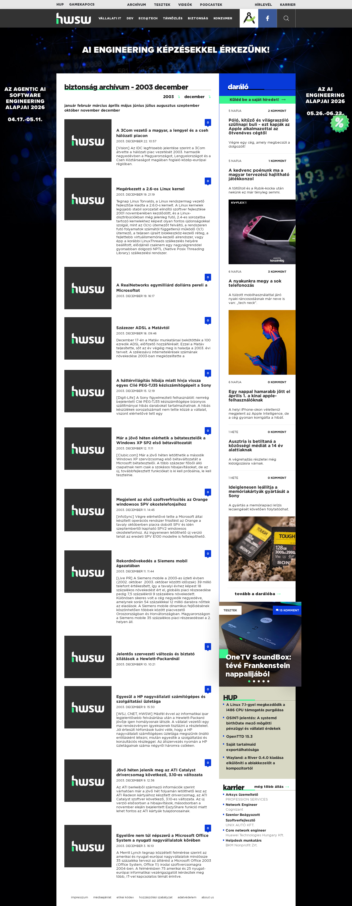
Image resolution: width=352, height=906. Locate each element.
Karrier (288, 4)
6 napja (235, 271)
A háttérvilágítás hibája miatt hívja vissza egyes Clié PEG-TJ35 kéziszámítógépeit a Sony (163, 383)
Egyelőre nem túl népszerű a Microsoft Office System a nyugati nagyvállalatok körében (162, 838)
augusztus (166, 105)
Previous (225, 638)
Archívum (136, 4)
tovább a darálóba (255, 594)
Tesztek (162, 4)
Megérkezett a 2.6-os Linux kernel (150, 189)
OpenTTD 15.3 (239, 736)
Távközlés (172, 18)
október (71, 110)
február (84, 105)
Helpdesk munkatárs (244, 840)
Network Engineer (241, 804)
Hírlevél (263, 4)
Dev (130, 18)
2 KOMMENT (277, 111)
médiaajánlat (102, 897)
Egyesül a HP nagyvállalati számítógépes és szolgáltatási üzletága (161, 699)
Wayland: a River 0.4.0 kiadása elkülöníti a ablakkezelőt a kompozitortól (254, 763)
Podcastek (211, 4)
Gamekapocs (82, 4)
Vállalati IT (110, 18)
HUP (60, 4)
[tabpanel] (260, 644)
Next (294, 638)
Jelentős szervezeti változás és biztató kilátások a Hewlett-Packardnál (155, 656)
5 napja (235, 110)
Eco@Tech (148, 18)
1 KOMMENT (277, 161)
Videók (185, 4)
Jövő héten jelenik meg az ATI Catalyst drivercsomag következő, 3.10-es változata (159, 772)
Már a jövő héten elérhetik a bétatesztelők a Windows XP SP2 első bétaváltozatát (161, 440)
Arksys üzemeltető (242, 794)
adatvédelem (187, 897)
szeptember (188, 105)
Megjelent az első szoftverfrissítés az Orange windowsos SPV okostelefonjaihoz (162, 502)
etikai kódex (125, 897)
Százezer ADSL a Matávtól (143, 327)
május (126, 105)
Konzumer (222, 18)
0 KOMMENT (277, 382)
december (110, 110)
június (138, 105)
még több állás (269, 787)
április (113, 105)
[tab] (249, 681)
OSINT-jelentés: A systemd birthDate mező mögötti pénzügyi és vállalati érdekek (253, 723)
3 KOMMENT (277, 271)
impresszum (79, 897)
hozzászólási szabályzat (155, 897)
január (70, 105)
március (99, 105)
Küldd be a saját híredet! (258, 100)
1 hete (233, 432)
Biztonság (198, 18)
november (90, 110)
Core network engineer (246, 830)
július (150, 105)
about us (208, 897)
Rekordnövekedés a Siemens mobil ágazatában (152, 563)
